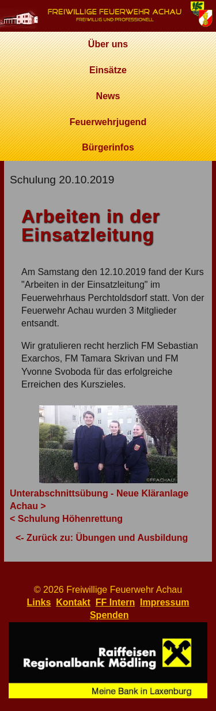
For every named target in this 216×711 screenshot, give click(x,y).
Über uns (108, 44)
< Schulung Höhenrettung (66, 519)
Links (39, 602)
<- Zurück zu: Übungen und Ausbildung (102, 538)
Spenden (109, 615)
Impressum (164, 602)
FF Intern (115, 602)
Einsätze (108, 70)
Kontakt (73, 602)
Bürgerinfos (108, 147)
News (108, 96)
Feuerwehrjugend (108, 122)
